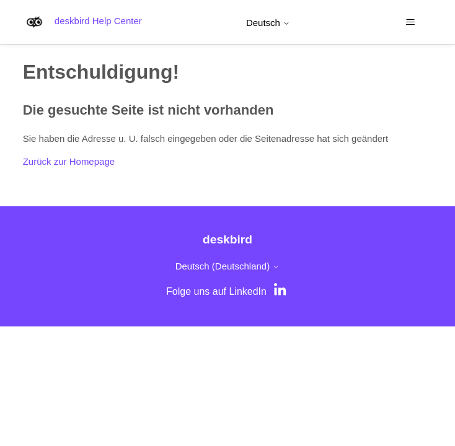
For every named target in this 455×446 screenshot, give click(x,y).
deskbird (227, 239)
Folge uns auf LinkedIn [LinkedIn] (216, 291)
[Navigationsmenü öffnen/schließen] (410, 22)
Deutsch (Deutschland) (227, 266)
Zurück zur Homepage (69, 161)
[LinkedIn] (281, 292)
